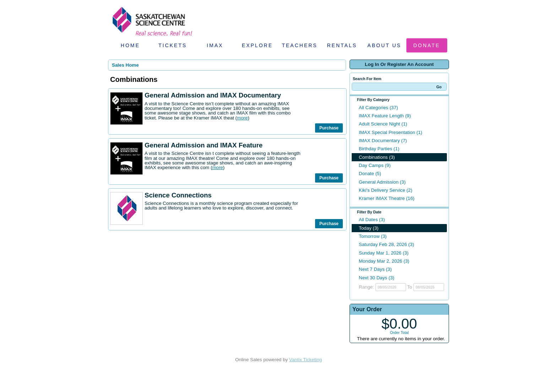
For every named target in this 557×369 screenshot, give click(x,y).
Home (130, 45)
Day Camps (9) (375, 165)
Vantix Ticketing (305, 359)
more (242, 118)
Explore (257, 45)
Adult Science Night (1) (383, 124)
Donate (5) (370, 173)
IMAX (215, 45)
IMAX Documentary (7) (383, 140)
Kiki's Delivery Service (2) (385, 190)
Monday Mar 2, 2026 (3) (384, 261)
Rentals (342, 45)
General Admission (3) (382, 182)
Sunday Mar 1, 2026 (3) (384, 253)
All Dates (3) (372, 219)
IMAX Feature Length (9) (385, 115)
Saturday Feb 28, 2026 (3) (386, 244)
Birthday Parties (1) (379, 148)
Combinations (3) (377, 157)
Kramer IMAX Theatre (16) (387, 198)
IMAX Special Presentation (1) (390, 132)
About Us (384, 45)
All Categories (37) (378, 107)
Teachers (299, 45)
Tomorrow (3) (373, 236)
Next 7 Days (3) (375, 269)
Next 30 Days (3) (376, 277)
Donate (426, 45)
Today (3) (369, 228)
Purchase (329, 127)
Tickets (172, 45)
